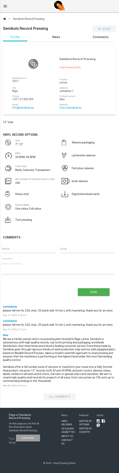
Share (104, 28)
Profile (15, 37)
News (56, 37)
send (93, 292)
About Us (67, 436)
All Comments (59, 396)
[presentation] (36, 290)
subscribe (28, 437)
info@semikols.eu (23, 107)
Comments (101, 37)
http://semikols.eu (71, 107)
